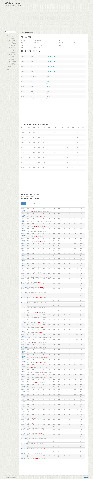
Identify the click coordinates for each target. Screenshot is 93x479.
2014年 (23, 205)
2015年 (79, 203)
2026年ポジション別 (12, 40)
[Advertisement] (46, 19)
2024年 (33, 203)
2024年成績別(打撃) (11, 63)
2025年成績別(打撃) (11, 54)
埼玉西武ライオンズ (49, 76)
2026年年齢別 (10, 42)
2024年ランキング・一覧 (12, 57)
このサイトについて (10, 71)
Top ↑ (86, 477)
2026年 (23, 203)
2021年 (48, 203)
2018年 (64, 203)
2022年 (43, 203)
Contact (7, 69)
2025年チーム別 (11, 50)
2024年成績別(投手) (11, 64)
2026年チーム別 (11, 38)
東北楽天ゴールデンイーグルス (51, 56)
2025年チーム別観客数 (12, 52)
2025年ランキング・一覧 (12, 49)
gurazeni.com (12, 3)
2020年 (53, 203)
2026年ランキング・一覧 (12, 36)
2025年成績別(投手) (11, 56)
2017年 (69, 203)
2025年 (28, 203)
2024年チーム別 (11, 59)
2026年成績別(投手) (11, 47)
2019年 (59, 203)
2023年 (38, 203)
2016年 (74, 203)
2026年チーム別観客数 (12, 43)
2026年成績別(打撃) (11, 45)
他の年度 (9, 66)
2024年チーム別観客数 (12, 61)
